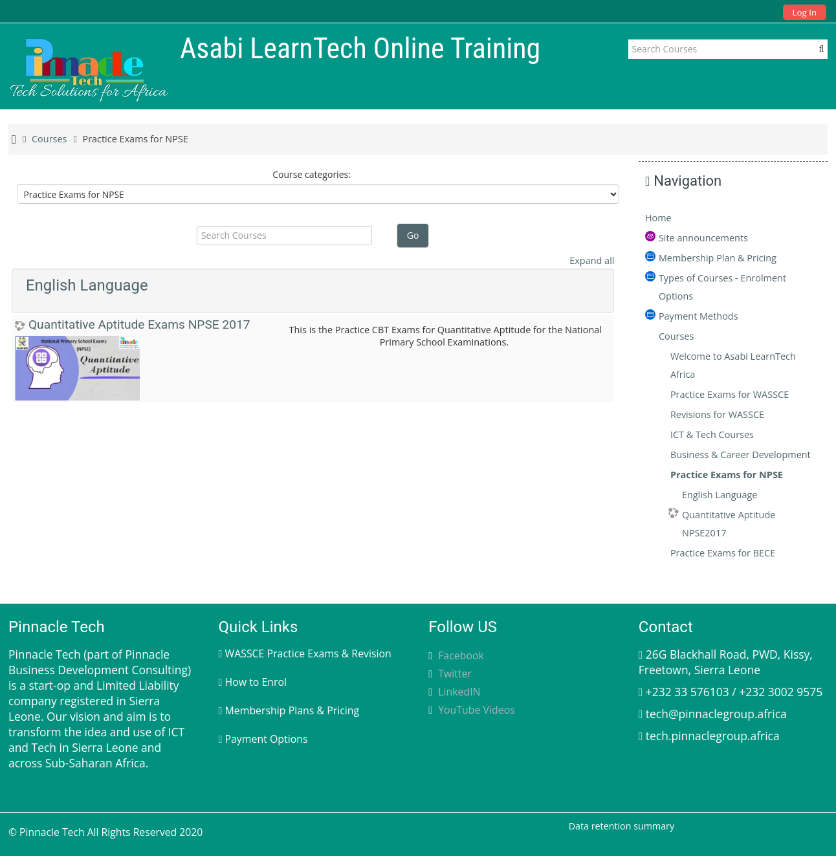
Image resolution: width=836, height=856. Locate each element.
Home (658, 218)
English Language (87, 285)
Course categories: (311, 174)
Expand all (591, 260)
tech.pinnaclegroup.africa (713, 735)
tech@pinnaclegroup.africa (716, 713)
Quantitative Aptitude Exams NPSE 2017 (139, 324)
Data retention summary (621, 826)
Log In (805, 12)
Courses (676, 336)
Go (413, 235)
